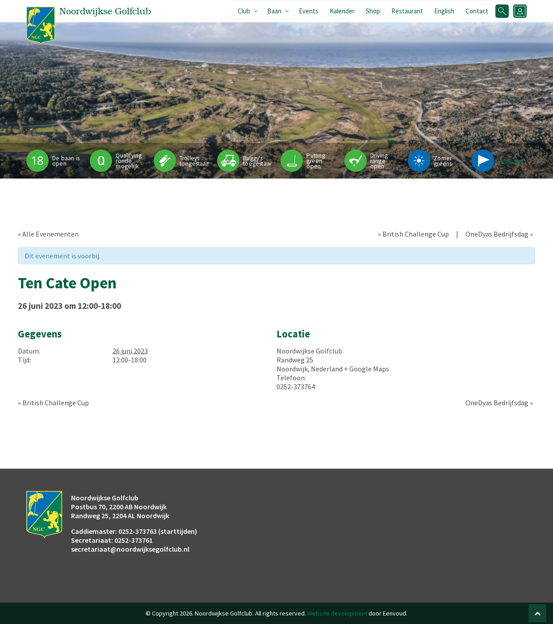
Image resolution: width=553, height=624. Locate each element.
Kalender (342, 11)
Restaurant (407, 11)
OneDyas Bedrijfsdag (499, 233)
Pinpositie (511, 161)
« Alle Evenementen (48, 233)
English (444, 11)
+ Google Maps (366, 368)
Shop (373, 11)
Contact (476, 11)
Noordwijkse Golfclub (309, 350)
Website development (337, 613)
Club (244, 11)
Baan (274, 11)
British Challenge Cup (413, 233)
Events (308, 11)
